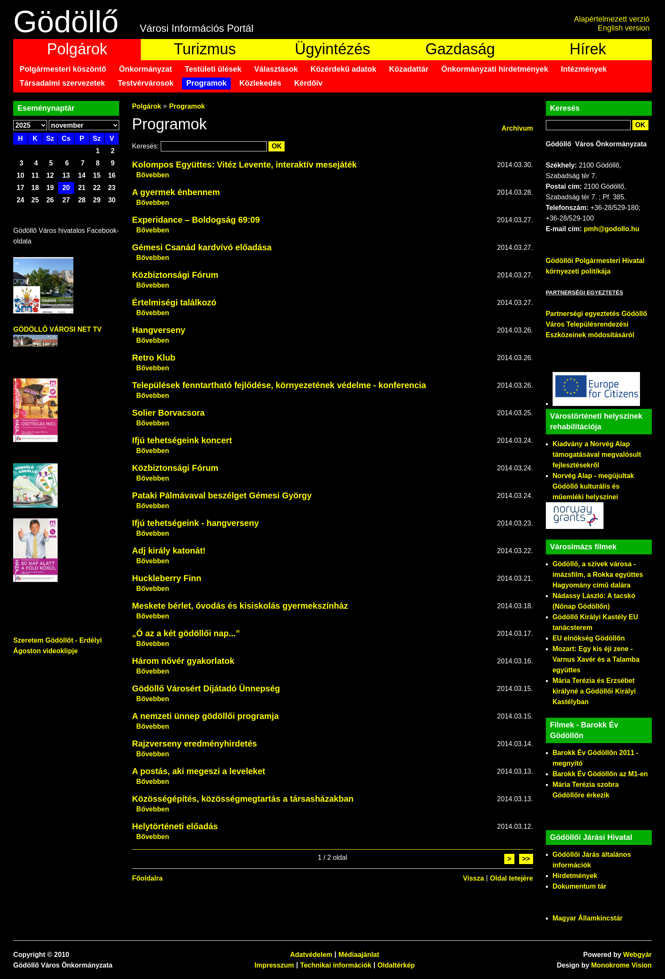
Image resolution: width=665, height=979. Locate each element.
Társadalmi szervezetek (62, 83)
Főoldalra (147, 878)
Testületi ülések (212, 69)
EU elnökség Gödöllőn (589, 638)
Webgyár (637, 954)
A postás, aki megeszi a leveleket (198, 771)
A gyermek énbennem (176, 192)
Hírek (588, 49)
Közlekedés (260, 83)
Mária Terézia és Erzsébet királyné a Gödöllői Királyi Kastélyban (594, 691)
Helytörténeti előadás (175, 826)
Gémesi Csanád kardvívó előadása (201, 247)
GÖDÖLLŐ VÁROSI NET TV (57, 329)
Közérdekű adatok (343, 69)
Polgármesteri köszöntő (63, 69)
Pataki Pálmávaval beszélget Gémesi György (222, 495)
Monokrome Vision (621, 965)
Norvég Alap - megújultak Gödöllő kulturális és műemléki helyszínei (593, 486)
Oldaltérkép (396, 965)
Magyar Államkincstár (588, 918)
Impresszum (274, 965)
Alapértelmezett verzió (612, 19)
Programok (206, 83)
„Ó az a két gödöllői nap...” (186, 633)
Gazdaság (460, 49)
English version (624, 28)
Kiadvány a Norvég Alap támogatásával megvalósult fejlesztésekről (597, 454)
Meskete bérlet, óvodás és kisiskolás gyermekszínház (240, 605)
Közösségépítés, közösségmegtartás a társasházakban (242, 798)
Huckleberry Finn (166, 578)
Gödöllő (65, 22)
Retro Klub (153, 357)
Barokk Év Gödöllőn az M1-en (600, 774)
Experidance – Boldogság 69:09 (196, 219)
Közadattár (408, 69)
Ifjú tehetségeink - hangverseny (195, 523)
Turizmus (205, 49)
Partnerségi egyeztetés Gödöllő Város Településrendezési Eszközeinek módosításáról (596, 324)
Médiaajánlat (358, 954)
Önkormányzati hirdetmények (494, 69)
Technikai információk (336, 965)
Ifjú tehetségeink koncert (182, 440)
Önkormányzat (145, 69)
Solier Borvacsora (168, 412)
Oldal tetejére (511, 878)
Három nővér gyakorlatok (183, 661)
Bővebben (152, 175)
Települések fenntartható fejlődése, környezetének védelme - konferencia (279, 385)
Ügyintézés (332, 49)
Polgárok (77, 49)
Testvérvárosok (146, 83)
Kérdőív (308, 83)
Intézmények (584, 69)
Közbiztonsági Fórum (175, 275)
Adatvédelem (311, 954)
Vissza (473, 878)
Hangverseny (158, 330)
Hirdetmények (575, 875)
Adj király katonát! (168, 550)
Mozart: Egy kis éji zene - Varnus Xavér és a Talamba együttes (596, 659)
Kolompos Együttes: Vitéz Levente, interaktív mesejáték (244, 164)
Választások (276, 69)
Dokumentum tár (579, 886)
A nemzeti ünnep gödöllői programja (205, 716)
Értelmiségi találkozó (174, 302)
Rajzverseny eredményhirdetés (194, 743)
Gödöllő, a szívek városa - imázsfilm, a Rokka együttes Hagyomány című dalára (598, 574)
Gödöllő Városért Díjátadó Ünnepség (206, 688)
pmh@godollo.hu (611, 228)
